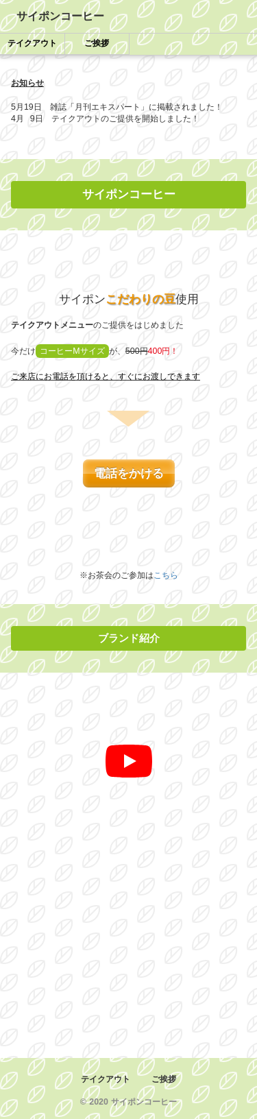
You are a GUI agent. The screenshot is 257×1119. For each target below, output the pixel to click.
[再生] (129, 761)
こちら (166, 575)
